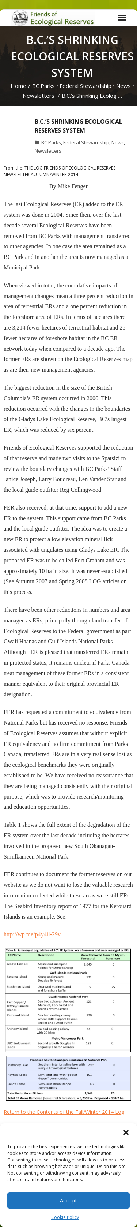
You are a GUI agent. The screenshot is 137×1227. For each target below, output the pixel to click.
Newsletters (38, 95)
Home (18, 85)
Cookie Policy (65, 1217)
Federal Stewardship (85, 85)
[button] (126, 1132)
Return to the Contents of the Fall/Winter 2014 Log (64, 1111)
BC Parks (43, 85)
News (123, 85)
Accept (68, 1200)
